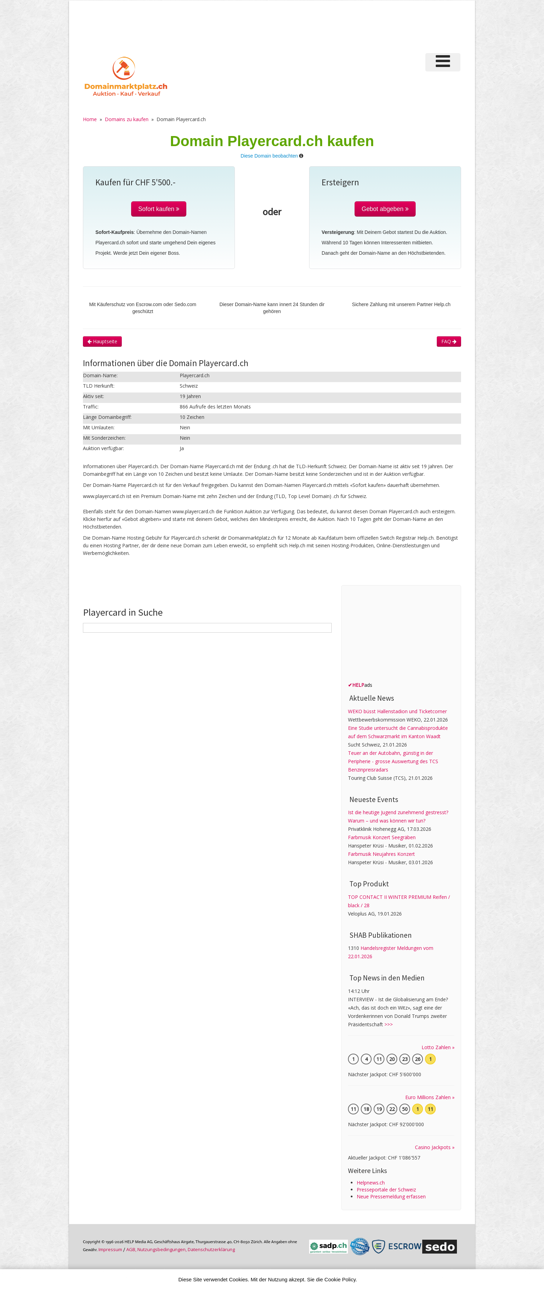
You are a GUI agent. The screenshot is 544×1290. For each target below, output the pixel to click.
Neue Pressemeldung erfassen (391, 1196)
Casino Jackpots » (434, 1147)
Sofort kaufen (158, 208)
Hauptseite (102, 341)
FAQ (449, 341)
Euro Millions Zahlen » (429, 1097)
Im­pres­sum (110, 1249)
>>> (388, 1024)
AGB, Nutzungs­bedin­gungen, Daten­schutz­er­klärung (180, 1249)
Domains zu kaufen (126, 119)
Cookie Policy (340, 1279)
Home (90, 119)
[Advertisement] (344, 25)
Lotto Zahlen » (438, 1047)
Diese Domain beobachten (269, 156)
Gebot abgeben (385, 208)
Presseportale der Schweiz (386, 1189)
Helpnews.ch (371, 1182)
